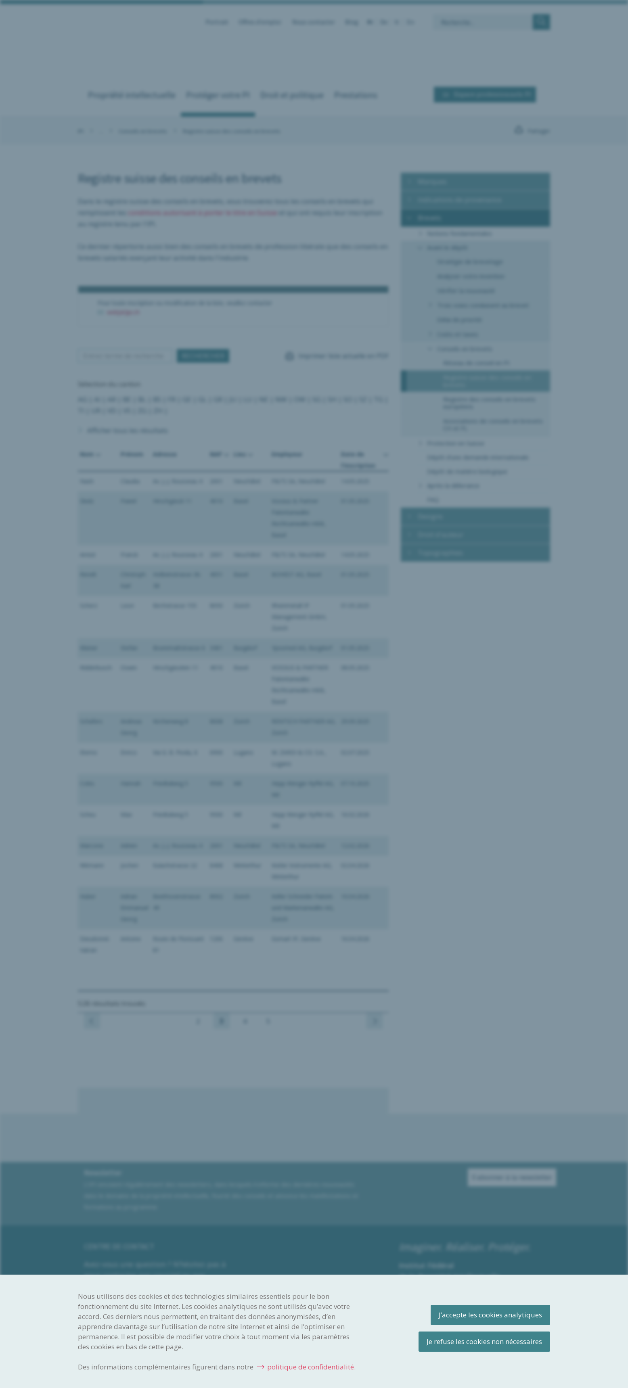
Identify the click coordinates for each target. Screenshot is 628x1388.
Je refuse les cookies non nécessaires (484, 1341)
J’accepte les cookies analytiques (490, 1314)
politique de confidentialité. (311, 1366)
